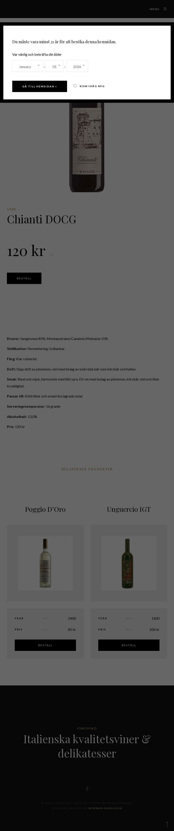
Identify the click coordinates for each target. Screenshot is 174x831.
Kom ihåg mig (89, 86)
